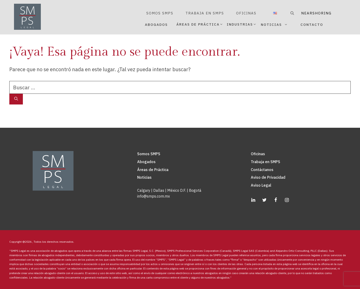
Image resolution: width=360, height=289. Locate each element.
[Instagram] (286, 200)
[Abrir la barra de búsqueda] (291, 13)
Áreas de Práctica (152, 169)
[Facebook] (275, 200)
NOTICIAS (279, 24)
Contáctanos (262, 169)
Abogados (146, 161)
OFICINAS (246, 13)
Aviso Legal (261, 185)
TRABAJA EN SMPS (204, 13)
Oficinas (258, 153)
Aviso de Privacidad (268, 177)
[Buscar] (16, 99)
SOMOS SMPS (159, 13)
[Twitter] (264, 200)
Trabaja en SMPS (265, 161)
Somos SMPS (148, 153)
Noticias (144, 177)
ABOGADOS (156, 24)
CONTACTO (312, 24)
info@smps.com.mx (153, 196)
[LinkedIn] (253, 200)
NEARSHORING (316, 13)
